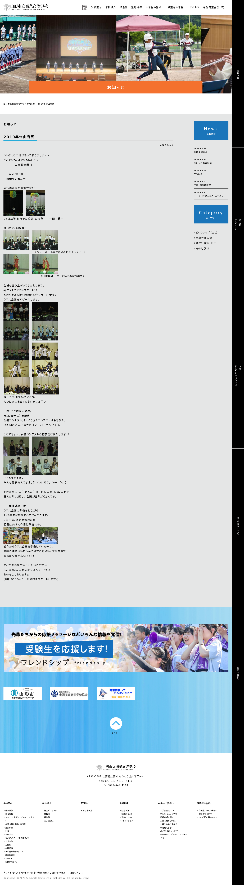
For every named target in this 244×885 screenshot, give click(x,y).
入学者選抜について (168, 810)
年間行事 (9, 848)
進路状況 (125, 810)
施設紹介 (9, 827)
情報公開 (9, 834)
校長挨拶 (9, 813)
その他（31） (203, 248)
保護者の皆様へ (205, 803)
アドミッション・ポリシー (169, 813)
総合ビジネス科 (50, 810)
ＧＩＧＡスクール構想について (17, 837)
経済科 (47, 817)
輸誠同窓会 (10, 854)
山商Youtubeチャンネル (238, 375)
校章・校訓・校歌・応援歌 (15, 824)
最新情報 (9, 810)
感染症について (205, 813)
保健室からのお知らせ (208, 810)
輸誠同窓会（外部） (214, 7)
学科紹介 (46, 803)
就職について (126, 813)
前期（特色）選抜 (167, 817)
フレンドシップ (127, 820)
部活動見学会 (165, 827)
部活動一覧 (87, 810)
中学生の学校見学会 (168, 824)
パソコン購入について (169, 831)
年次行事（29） (204, 237)
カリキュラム (49, 820)
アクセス (195, 7)
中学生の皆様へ (166, 803)
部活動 (124, 7)
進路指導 (124, 803)
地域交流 (9, 841)
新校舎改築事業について (15, 851)
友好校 (8, 844)
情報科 (47, 813)
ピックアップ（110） (207, 232)
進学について (126, 817)
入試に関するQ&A (167, 820)
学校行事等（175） (206, 243)
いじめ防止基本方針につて (210, 817)
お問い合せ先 (11, 861)
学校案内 (7, 803)
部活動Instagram (238, 225)
